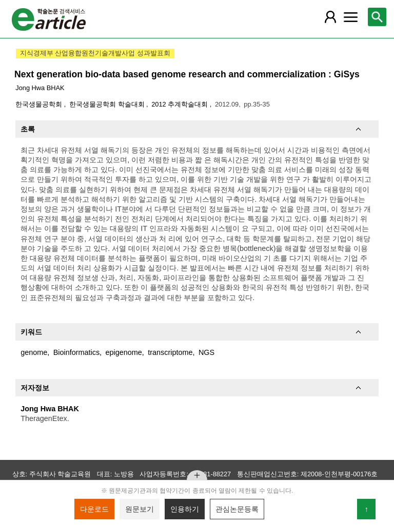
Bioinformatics (76, 352)
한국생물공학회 (39, 104)
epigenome (124, 352)
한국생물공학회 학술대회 (107, 104)
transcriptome (170, 352)
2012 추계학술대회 (180, 104)
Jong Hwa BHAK (39, 88)
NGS (206, 352)
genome (34, 352)
